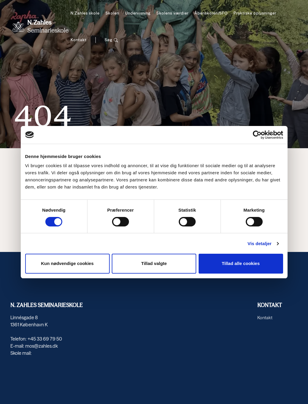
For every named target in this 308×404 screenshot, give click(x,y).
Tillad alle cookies (241, 263)
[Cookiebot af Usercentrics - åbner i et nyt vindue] (257, 134)
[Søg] (111, 40)
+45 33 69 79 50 (45, 339)
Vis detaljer (260, 243)
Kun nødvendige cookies (67, 263)
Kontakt (79, 39)
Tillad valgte (154, 263)
